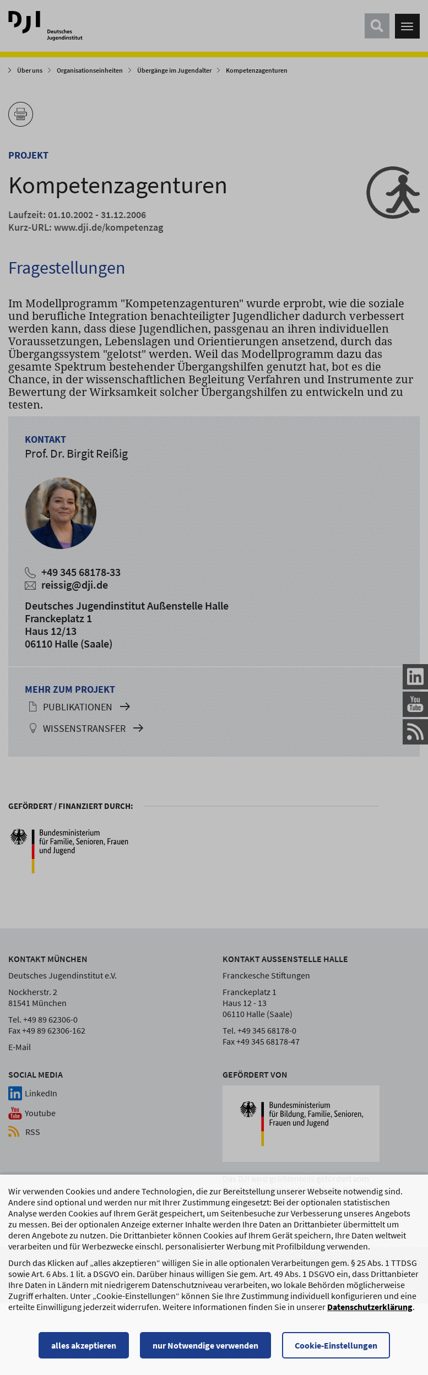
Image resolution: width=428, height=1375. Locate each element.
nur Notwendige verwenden (205, 1350)
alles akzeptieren (83, 1350)
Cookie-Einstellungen (336, 1350)
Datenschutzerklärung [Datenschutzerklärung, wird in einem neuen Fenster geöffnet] (370, 1311)
